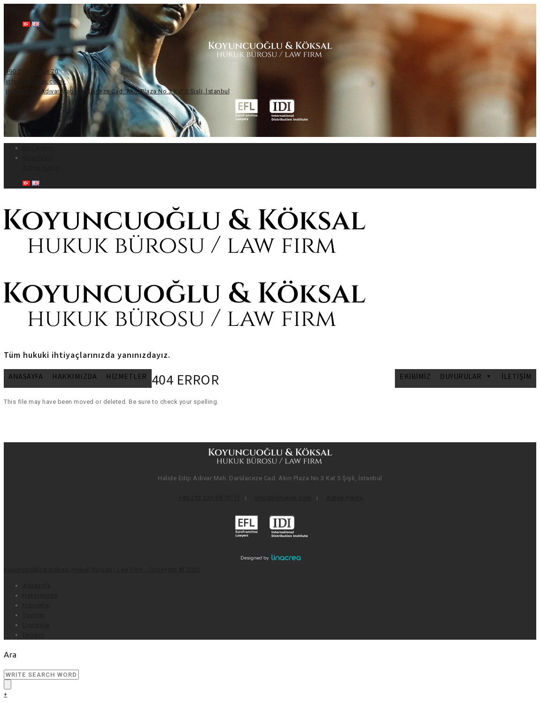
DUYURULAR (466, 376)
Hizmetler (126, 376)
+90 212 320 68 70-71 (209, 497)
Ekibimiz (415, 376)
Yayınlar (34, 615)
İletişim (516, 376)
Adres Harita (41, 167)
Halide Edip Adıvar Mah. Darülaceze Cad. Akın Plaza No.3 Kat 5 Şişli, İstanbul (118, 91)
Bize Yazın (38, 157)
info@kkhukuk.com (34, 81)
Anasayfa (25, 376)
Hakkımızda (74, 376)
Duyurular (36, 624)
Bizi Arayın (38, 147)
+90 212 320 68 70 (32, 71)
